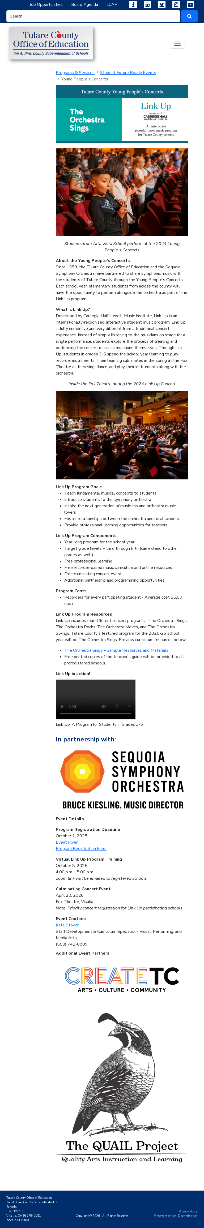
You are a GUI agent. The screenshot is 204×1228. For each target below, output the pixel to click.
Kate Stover (67, 925)
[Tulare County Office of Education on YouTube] (190, 4)
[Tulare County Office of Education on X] (161, 4)
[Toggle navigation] (177, 43)
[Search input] (93, 16)
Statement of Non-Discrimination (176, 1216)
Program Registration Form (81, 849)
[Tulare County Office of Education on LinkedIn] (147, 4)
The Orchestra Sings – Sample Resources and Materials (116, 650)
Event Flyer (67, 842)
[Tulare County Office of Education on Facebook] (133, 4)
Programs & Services (75, 73)
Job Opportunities (46, 4)
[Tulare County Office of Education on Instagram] (176, 4)
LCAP (112, 4)
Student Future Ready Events (128, 73)
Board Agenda (84, 4)
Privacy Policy (188, 1211)
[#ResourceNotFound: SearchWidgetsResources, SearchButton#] (189, 16)
